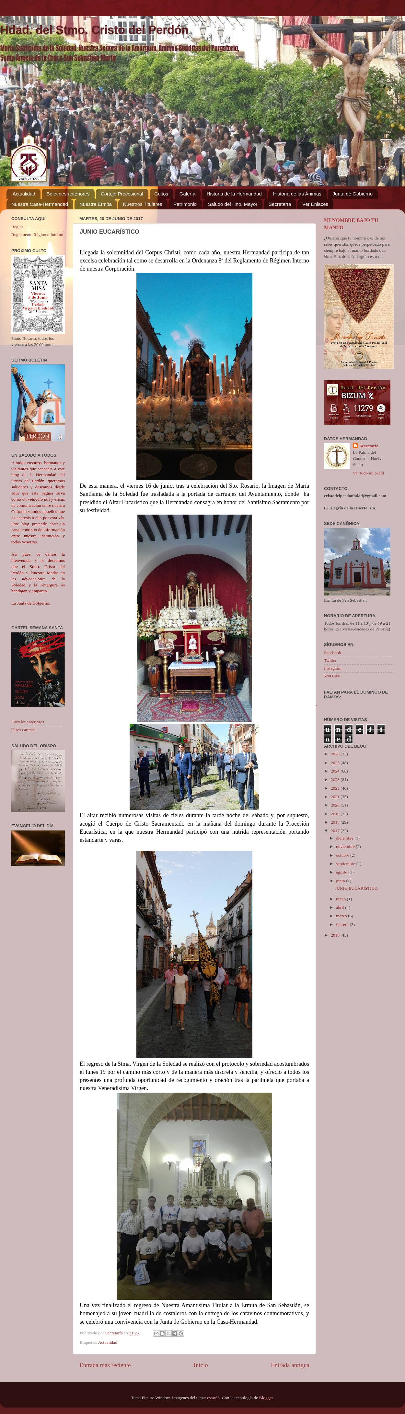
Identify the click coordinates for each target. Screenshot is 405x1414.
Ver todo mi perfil (368, 473)
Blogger (266, 1397)
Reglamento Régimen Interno (37, 234)
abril (340, 907)
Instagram (332, 668)
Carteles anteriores (27, 721)
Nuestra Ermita (95, 204)
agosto (342, 872)
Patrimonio (185, 204)
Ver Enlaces (315, 204)
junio (341, 880)
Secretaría (280, 204)
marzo (342, 915)
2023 (336, 779)
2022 (336, 788)
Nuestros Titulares (142, 204)
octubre (343, 855)
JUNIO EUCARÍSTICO (356, 888)
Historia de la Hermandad (234, 193)
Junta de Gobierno (353, 193)
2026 (336, 754)
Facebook (332, 652)
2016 (336, 935)
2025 (336, 762)
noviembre (346, 846)
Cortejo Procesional (122, 193)
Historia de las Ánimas (297, 193)
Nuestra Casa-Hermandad (39, 204)
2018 (336, 822)
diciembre (345, 838)
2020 (336, 805)
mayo (341, 898)
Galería (187, 193)
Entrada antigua (290, 1365)
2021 (336, 796)
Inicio (201, 1365)
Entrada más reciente (105, 1365)
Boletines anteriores (68, 193)
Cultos (161, 193)
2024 (336, 771)
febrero (343, 924)
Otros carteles (23, 729)
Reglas (17, 226)
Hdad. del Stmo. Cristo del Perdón (94, 30)
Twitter (330, 660)
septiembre (346, 863)
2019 (336, 813)
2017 (336, 830)
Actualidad (24, 193)
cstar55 (213, 1397)
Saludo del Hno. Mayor (233, 204)
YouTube (332, 676)
